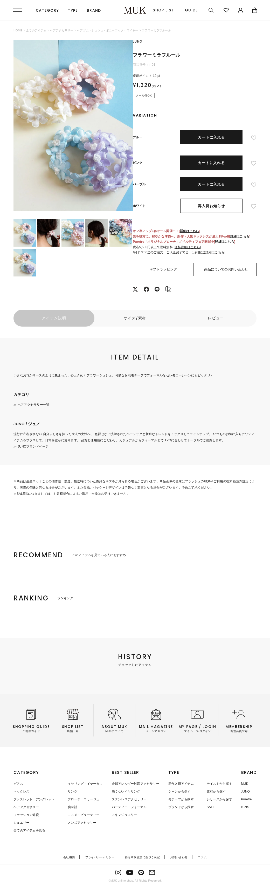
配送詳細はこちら (211, 252)
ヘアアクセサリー (61, 30)
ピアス (18, 784)
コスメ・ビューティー (83, 815)
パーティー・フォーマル (129, 807)
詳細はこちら (189, 231)
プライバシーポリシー (99, 857)
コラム (202, 857)
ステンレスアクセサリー (129, 799)
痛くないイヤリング (126, 791)
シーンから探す (179, 791)
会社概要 (69, 857)
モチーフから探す (181, 799)
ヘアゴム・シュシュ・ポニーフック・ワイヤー (107, 30)
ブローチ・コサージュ (83, 799)
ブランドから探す (181, 807)
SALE (211, 807)
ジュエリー (21, 822)
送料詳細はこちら (187, 247)
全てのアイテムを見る (29, 830)
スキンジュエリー (124, 815)
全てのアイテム (36, 30)
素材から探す (216, 791)
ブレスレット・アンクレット (34, 799)
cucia (245, 807)
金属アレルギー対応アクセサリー (136, 784)
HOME (17, 30)
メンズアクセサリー (82, 822)
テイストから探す (219, 784)
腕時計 (72, 807)
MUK (244, 784)
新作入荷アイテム (181, 784)
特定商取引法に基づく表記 (142, 857)
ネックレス (21, 791)
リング (72, 791)
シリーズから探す (219, 799)
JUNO (245, 791)
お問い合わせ (179, 857)
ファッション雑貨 (26, 815)
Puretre (246, 799)
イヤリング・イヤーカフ (85, 784)
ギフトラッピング (163, 269)
